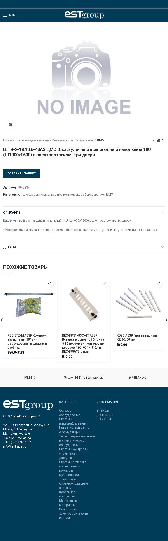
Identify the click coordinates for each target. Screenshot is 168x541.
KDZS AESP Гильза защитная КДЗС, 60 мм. (138, 337)
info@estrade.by (14, 446)
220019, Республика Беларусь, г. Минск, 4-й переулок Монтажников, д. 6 (26, 429)
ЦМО (100, 140)
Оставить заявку (22, 173)
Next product (162, 140)
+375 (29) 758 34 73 (17, 438)
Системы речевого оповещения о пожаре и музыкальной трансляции (72, 470)
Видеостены (68, 509)
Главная (8, 140)
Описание (11, 212)
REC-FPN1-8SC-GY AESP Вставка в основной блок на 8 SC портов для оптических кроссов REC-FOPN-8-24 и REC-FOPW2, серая (83, 343)
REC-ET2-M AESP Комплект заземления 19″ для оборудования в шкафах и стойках (28, 341)
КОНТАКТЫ (105, 415)
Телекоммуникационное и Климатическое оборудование (55, 140)
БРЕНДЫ (103, 410)
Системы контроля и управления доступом (74, 453)
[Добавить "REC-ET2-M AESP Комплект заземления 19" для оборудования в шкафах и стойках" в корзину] (49, 284)
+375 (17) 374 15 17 (17, 442)
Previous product (153, 140)
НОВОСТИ (104, 419)
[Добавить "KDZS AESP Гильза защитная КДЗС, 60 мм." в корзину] (159, 284)
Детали (9, 247)
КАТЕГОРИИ (68, 402)
